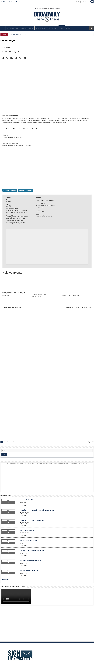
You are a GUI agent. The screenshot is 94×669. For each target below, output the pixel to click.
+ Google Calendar (9, 190)
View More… (5, 579)
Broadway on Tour (41, 28)
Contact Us (17, 1)
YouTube (28, 145)
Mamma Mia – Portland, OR (29, 570)
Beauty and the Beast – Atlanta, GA (13, 292)
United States (23, 212)
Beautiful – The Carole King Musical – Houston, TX (37, 510)
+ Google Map (40, 207)
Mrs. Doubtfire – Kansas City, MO (31, 560)
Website (4, 137)
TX (26, 223)
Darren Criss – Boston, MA (70, 295)
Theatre (15, 212)
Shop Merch (69, 28)
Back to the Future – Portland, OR (78, 308)
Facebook (12, 137)
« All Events (6, 47)
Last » (23, 442)
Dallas (8, 221)
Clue (23, 219)
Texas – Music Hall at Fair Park (45, 200)
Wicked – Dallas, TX (26, 500)
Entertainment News (12, 28)
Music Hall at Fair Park (17, 221)
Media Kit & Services (6, 1)
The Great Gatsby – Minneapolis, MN (32, 550)
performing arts (10, 223)
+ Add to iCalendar (25, 190)
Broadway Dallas (11, 216)
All (6, 210)
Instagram (20, 137)
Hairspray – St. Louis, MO (11, 308)
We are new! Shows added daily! (17, 34)
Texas (11, 212)
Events (61, 28)
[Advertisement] (32, 108)
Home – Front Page (3, 28)
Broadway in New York (27, 28)
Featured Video (52, 28)
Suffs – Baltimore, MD (39, 294)
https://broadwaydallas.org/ (44, 216)
